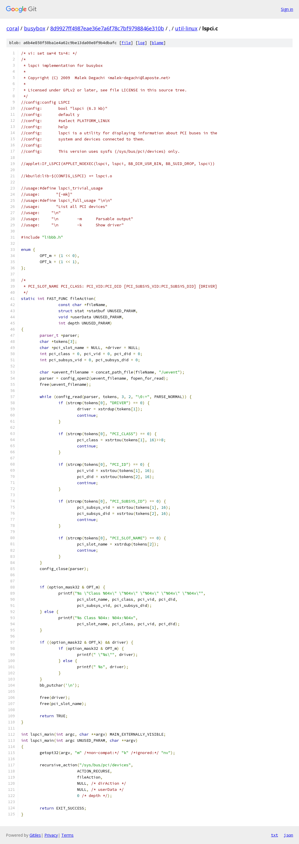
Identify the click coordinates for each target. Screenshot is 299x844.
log (141, 42)
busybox (34, 28)
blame (158, 42)
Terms (67, 835)
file (126, 42)
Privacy (51, 835)
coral (12, 28)
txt (274, 835)
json (288, 835)
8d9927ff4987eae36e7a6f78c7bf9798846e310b (107, 28)
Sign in (287, 9)
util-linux (186, 28)
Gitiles (35, 835)
